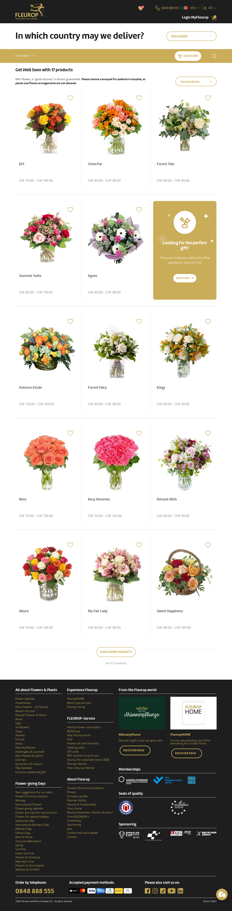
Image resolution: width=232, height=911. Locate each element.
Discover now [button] (133, 750)
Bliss (24, 498)
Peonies (20, 735)
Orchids (20, 739)
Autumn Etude (31, 386)
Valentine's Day (24, 820)
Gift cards (73, 751)
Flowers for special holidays (32, 816)
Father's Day (22, 833)
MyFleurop (73, 731)
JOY (23, 163)
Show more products (116, 652)
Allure (25, 610)
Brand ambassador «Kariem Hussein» (90, 812)
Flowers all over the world (83, 743)
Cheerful (96, 163)
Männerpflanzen (25, 747)
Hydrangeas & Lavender (30, 751)
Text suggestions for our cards (34, 792)
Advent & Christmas (27, 857)
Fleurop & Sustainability (81, 804)
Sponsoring (74, 824)
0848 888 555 (34, 891)
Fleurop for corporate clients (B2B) (88, 759)
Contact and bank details (82, 832)
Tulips (18, 731)
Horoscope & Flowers (28, 804)
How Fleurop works (79, 735)
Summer (20, 849)
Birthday (20, 800)
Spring (19, 845)
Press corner (74, 808)
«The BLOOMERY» (78, 816)
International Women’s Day (32, 824)
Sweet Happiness (171, 610)
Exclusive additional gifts (30, 772)
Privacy (71, 792)
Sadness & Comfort (27, 869)
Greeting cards (76, 747)
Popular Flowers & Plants (31, 715)
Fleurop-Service (76, 763)
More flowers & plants (29, 755)
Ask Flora (190, 55)
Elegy (162, 386)
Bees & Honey (24, 837)
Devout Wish (168, 498)
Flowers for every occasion (31, 796)
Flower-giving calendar (29, 808)
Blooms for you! (25, 711)
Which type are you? (79, 703)
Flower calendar (25, 698)
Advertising (74, 820)
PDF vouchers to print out (83, 755)
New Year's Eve (24, 861)
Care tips (20, 759)
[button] (24, 55)
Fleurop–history (76, 800)
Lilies (18, 723)
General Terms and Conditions (85, 788)
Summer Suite (31, 275)
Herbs (18, 743)
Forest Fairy (98, 386)
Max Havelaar (23, 768)
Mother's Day (23, 828)
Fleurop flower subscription (84, 727)
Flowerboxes (23, 703)
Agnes (93, 275)
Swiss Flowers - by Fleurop (31, 707)
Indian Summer (24, 853)
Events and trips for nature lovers (36, 812)
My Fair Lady (99, 610)
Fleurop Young (76, 707)
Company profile (77, 796)
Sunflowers (22, 727)
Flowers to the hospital (29, 865)
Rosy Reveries (100, 498)
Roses (19, 719)
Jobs (69, 828)
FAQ (69, 739)
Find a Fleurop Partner (80, 768)
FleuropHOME (75, 698)
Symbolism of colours (28, 764)
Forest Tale (166, 163)
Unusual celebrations (28, 841)
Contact (72, 837)
